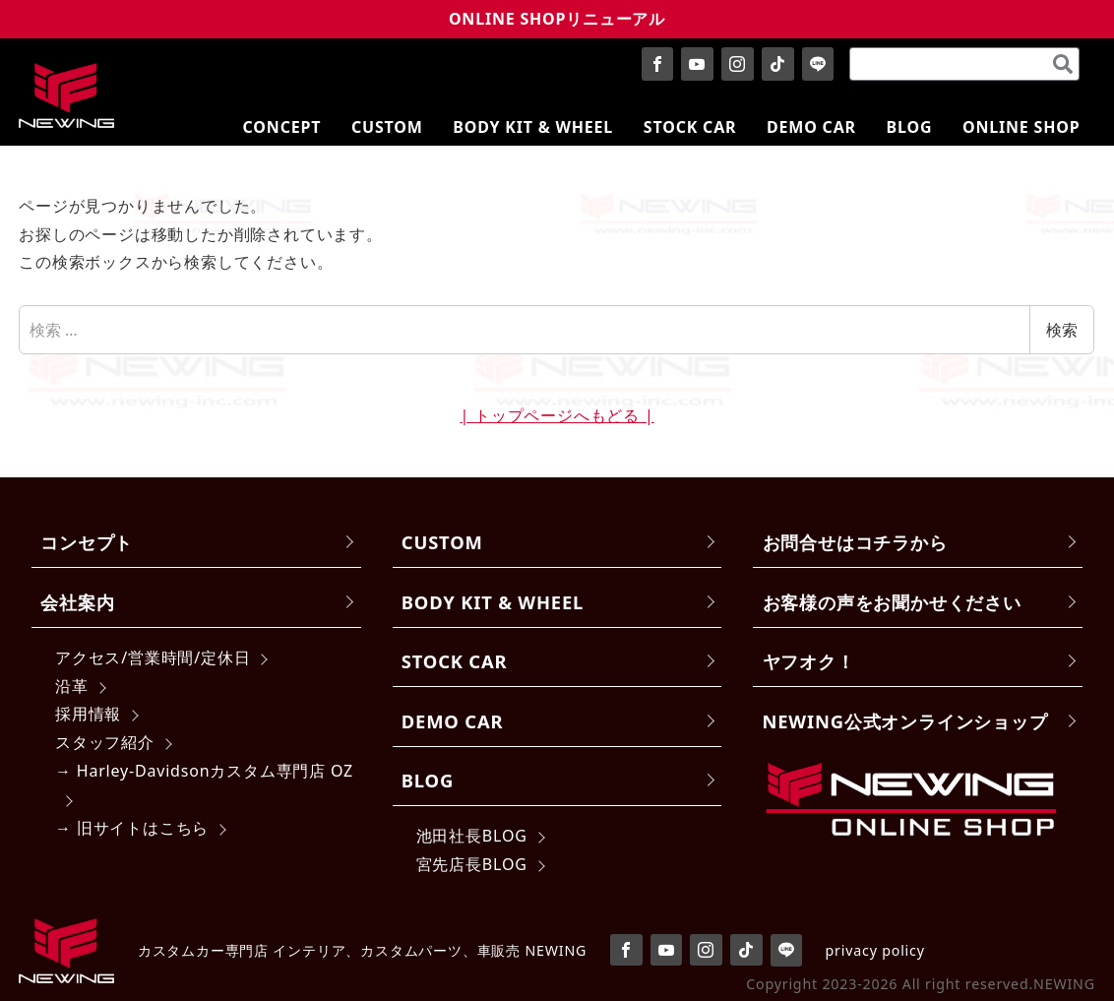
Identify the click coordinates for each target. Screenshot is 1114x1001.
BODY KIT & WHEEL (493, 602)
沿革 (72, 686)
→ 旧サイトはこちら (132, 828)
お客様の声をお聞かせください (892, 602)
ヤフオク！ (809, 661)
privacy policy (875, 950)
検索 (1062, 330)
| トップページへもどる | (556, 415)
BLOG (428, 780)
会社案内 (77, 602)
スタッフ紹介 (105, 742)
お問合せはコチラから (855, 542)
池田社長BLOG (471, 835)
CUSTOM (442, 542)
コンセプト (86, 542)
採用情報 (88, 713)
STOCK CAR (455, 661)
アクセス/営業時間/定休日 (152, 657)
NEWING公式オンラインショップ (905, 721)
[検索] (1063, 64)
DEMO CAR (452, 721)
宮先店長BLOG (471, 864)
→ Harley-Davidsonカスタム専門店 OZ (204, 771)
